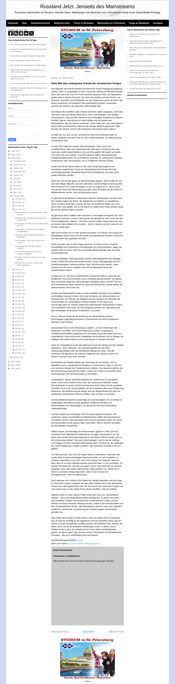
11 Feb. (18, 318)
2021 (13, 368)
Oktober (16, 168)
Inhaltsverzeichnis (40, 23)
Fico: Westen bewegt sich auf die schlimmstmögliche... (28, 253)
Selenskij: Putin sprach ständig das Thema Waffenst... (28, 264)
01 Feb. (18, 353)
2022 (13, 365)
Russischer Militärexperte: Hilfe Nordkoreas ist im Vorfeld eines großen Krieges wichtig (147, 83)
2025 (13, 155)
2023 (13, 362)
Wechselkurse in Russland (111, 23)
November (17, 165)
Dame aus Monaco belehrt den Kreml (25, 61)
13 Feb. (18, 311)
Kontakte (157, 23)
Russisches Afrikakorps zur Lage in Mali (145, 77)
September (17, 171)
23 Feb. (18, 276)
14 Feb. (18, 308)
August (16, 175)
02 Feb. (18, 349)
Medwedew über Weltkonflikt (140, 61)
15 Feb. (18, 304)
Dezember (17, 161)
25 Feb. (18, 269)
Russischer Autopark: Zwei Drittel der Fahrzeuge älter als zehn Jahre (144, 71)
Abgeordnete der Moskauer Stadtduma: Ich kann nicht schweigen (27, 71)
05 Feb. (18, 339)
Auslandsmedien (76, 543)
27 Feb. (18, 206)
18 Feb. (18, 294)
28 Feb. (18, 202)
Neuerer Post (59, 631)
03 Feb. (18, 346)
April (15, 189)
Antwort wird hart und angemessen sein (145, 89)
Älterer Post (116, 631)
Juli (14, 178)
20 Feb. (18, 287)
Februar (16, 196)
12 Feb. (18, 315)
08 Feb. (18, 329)
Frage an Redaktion (139, 23)
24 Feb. (18, 273)
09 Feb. (18, 325)
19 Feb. (18, 290)
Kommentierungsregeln (95, 561)
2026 (13, 151)
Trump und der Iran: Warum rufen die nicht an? (28, 83)
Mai (15, 185)
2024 (13, 158)
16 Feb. (18, 301)
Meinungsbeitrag (92, 543)
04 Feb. (18, 342)
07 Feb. (18, 332)
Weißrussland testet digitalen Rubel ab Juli (146, 66)
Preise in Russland (83, 23)
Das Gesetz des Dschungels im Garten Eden (28, 65)
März (15, 192)
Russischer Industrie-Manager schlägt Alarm (27, 56)
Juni (15, 182)
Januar (16, 357)
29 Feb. (18, 199)
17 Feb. (18, 297)
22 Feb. (18, 280)
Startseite (13, 23)
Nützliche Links (62, 23)
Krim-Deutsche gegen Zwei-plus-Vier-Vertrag (28, 44)
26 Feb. (18, 209)
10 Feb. (18, 322)
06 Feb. (18, 335)
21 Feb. (18, 283)
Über (24, 23)
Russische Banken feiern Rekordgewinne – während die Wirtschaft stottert (146, 42)
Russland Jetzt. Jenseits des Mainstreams (87, 6)
